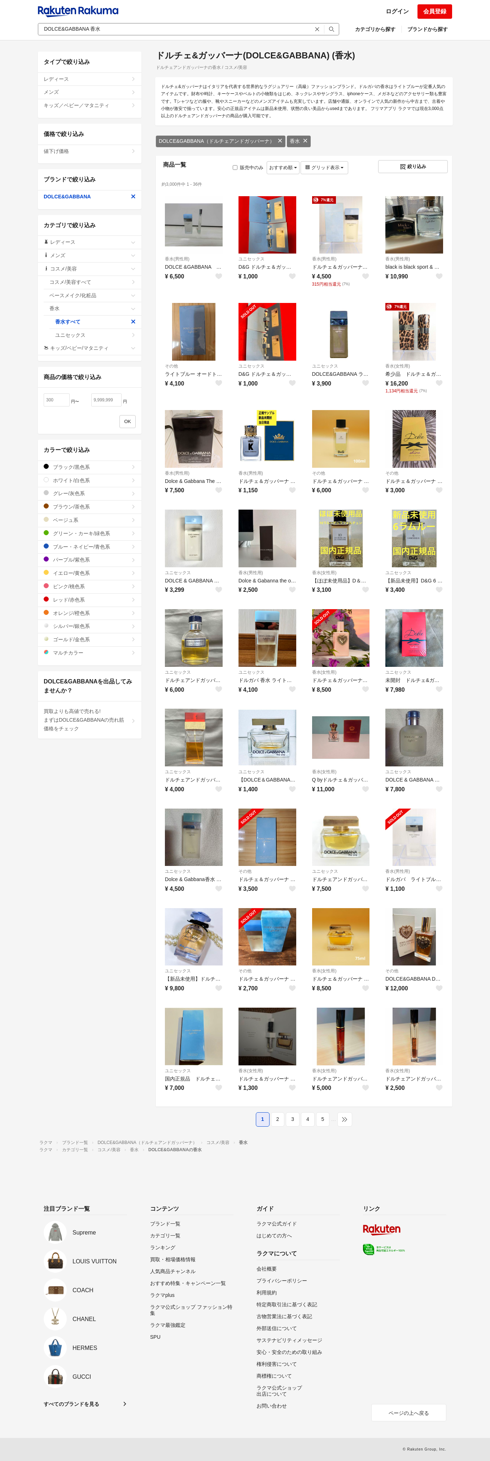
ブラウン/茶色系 (90, 506)
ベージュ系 (90, 520)
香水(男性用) (177, 258)
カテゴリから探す (375, 29)
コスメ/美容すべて (92, 282)
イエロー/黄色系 (90, 573)
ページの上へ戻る (409, 1413)
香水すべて (95, 322)
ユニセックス (251, 258)
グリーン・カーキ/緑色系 (90, 533)
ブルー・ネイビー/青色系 (90, 547)
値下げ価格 (90, 151)
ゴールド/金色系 (90, 639)
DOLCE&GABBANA (90, 196)
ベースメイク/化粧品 (92, 295)
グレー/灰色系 (90, 493)
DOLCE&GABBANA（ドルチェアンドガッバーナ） (221, 141)
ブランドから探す (427, 29)
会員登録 (434, 11)
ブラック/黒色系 (90, 467)
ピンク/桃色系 (90, 586)
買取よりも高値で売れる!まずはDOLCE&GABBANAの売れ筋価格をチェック (90, 719)
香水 (299, 141)
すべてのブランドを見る (71, 1404)
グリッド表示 (324, 167)
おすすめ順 (283, 167)
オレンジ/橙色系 (90, 613)
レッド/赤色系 (90, 600)
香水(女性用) (397, 366)
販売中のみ (248, 167)
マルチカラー (90, 653)
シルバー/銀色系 (90, 626)
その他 (171, 366)
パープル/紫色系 (90, 559)
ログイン (397, 11)
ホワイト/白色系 (90, 480)
